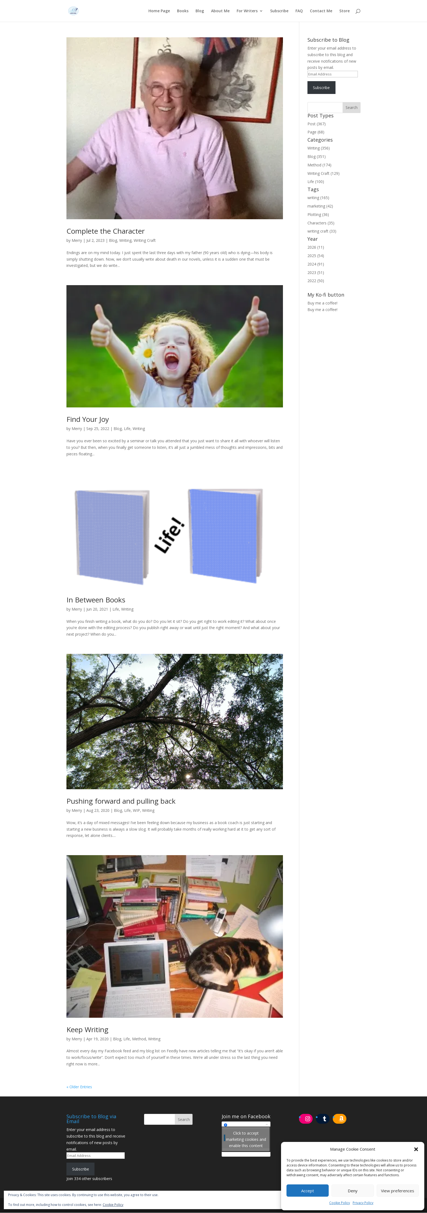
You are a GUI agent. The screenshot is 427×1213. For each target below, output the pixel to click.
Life (127, 428)
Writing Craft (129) (323, 173)
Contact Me (321, 11)
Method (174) (319, 165)
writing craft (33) (321, 231)
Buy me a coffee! (322, 309)
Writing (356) (318, 148)
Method (139, 1039)
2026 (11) (315, 247)
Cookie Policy (339, 1202)
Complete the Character (105, 231)
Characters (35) (320, 223)
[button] (416, 1149)
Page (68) (315, 132)
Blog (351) (316, 156)
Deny (353, 1190)
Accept (307, 1190)
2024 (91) (315, 264)
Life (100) (315, 181)
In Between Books (95, 600)
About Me (220, 11)
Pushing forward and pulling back (121, 801)
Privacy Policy (363, 1202)
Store (344, 11)
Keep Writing (87, 1030)
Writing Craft (145, 240)
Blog (200, 11)
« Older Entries (79, 1087)
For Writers (247, 11)
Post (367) (316, 124)
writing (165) (318, 197)
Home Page (159, 11)
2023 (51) (315, 272)
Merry (77, 240)
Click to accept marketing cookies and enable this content (246, 1139)
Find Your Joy (87, 419)
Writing (125, 240)
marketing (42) (320, 206)
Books (182, 11)
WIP (136, 810)
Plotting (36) (318, 214)
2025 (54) (315, 255)
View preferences (397, 1190)
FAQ (299, 11)
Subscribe (279, 11)
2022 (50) (315, 281)
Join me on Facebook (246, 1116)
